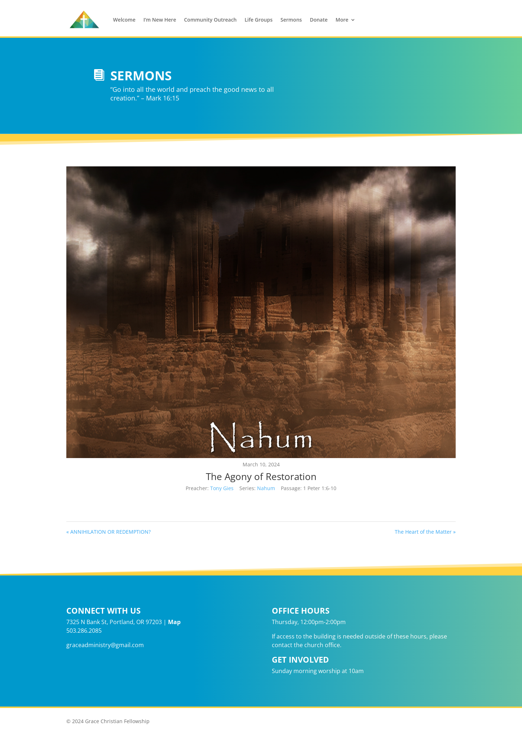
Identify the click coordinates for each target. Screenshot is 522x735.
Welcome (124, 19)
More (342, 19)
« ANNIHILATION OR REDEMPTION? (108, 531)
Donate (318, 19)
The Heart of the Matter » (425, 531)
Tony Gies (222, 488)
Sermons (291, 19)
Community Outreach (210, 19)
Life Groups (259, 19)
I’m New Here (159, 19)
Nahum (266, 488)
